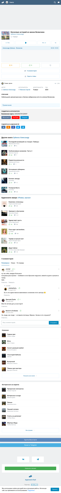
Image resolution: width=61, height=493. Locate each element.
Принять (55, 489)
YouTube (15, 117)
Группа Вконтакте (30, 440)
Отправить (53, 322)
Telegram (25, 117)
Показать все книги (30, 376)
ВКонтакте (6, 117)
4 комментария (30, 71)
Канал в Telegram (30, 445)
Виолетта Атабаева (12, 310)
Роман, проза (6, 83)
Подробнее (31, 490)
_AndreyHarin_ (12, 288)
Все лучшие (30, 430)
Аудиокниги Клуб (31, 475)
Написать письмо (30, 468)
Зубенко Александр (17, 34)
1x (55, 42)
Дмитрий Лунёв (11, 299)
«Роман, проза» (24, 198)
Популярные (5, 263)
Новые (13, 263)
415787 (8, 269)
